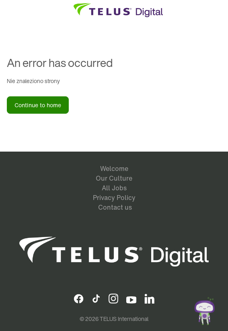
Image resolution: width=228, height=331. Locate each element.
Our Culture (114, 178)
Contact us (115, 207)
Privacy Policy (114, 197)
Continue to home (37, 105)
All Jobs (114, 188)
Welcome (114, 168)
